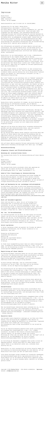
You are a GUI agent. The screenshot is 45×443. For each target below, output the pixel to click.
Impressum (39, 369)
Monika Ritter (9, 3)
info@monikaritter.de (13, 371)
